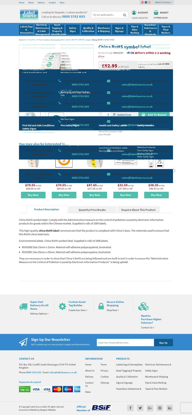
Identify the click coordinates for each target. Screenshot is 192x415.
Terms (104, 364)
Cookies (105, 376)
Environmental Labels (60, 39)
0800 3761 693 (73, 16)
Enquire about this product (154, 121)
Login (134, 18)
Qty (103, 108)
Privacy (104, 370)
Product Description (46, 209)
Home (21, 2)
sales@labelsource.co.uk (63, 372)
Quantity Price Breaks (154, 73)
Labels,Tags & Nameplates (37, 39)
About (31, 2)
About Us (89, 370)
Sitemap (105, 382)
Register (143, 18)
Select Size (107, 95)
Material (106, 82)
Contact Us (89, 384)
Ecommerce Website (28, 409)
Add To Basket (154, 114)
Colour (141, 95)
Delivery (41, 2)
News (62, 2)
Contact (52, 2)
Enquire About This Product (138, 210)
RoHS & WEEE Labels (81, 39)
